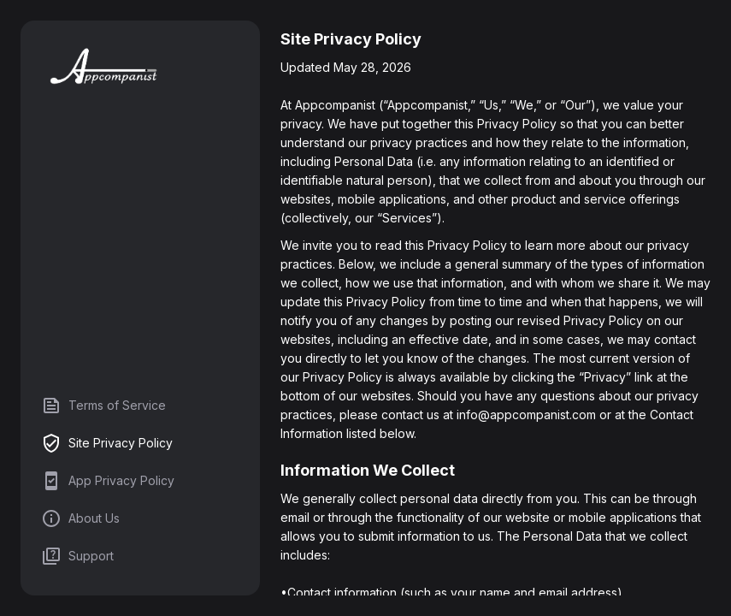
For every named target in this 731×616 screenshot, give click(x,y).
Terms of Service (103, 405)
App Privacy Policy (107, 481)
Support (77, 556)
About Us (80, 518)
